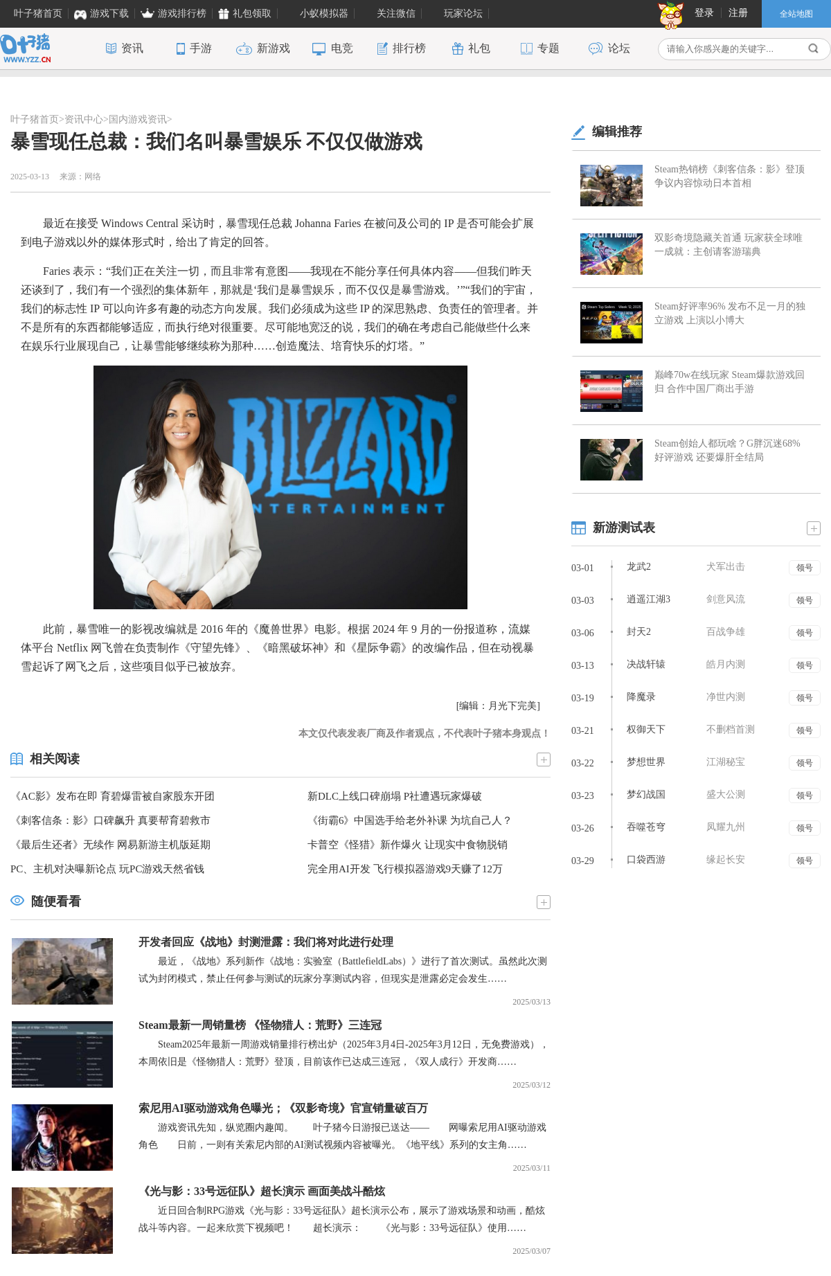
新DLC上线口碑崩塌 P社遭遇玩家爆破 (394, 796)
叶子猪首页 (34, 119)
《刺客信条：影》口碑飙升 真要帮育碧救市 (110, 820)
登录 (704, 13)
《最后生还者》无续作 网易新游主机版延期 (110, 844)
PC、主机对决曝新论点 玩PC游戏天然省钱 (107, 868)
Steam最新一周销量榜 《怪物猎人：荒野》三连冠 (260, 1025)
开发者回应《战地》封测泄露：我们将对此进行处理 (265, 942)
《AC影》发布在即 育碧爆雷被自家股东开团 (112, 796)
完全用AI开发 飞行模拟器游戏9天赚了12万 (405, 868)
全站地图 (796, 14)
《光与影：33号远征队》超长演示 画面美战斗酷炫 (261, 1191)
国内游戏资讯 (138, 119)
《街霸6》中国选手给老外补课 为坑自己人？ (409, 820)
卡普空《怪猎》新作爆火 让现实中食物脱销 (407, 844)
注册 (738, 13)
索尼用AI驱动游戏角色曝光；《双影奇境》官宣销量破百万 (283, 1108)
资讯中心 (83, 119)
